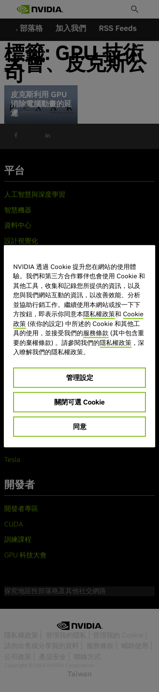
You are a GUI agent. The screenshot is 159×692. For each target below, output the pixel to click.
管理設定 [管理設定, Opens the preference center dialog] (79, 377)
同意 (79, 426)
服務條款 (96, 333)
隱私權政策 (99, 314)
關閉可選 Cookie (79, 401)
